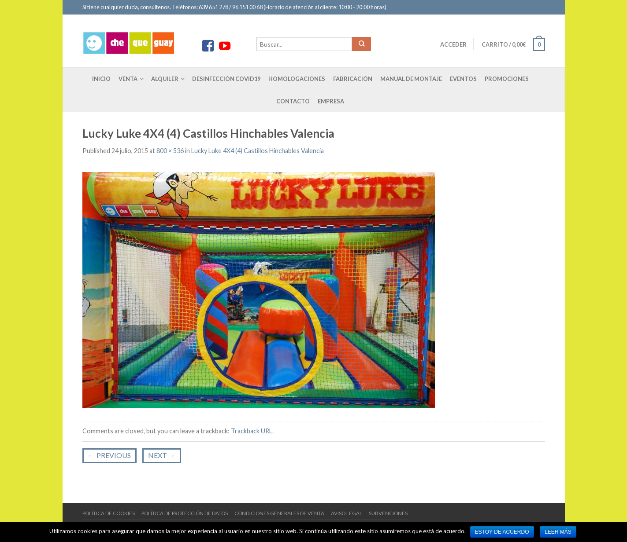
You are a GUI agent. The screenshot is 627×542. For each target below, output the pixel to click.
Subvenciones (388, 513)
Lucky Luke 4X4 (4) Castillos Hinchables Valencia (257, 150)
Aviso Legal (346, 513)
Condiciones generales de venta (279, 513)
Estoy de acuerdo (502, 532)
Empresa (331, 101)
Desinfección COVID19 (226, 78)
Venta (128, 78)
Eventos (463, 78)
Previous (109, 455)
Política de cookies (108, 513)
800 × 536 (170, 150)
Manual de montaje (411, 78)
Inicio (101, 78)
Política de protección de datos (184, 513)
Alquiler (164, 78)
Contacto (293, 101)
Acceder (453, 44)
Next (161, 455)
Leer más (558, 532)
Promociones (507, 78)
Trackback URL (251, 431)
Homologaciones (296, 78)
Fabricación (352, 78)
